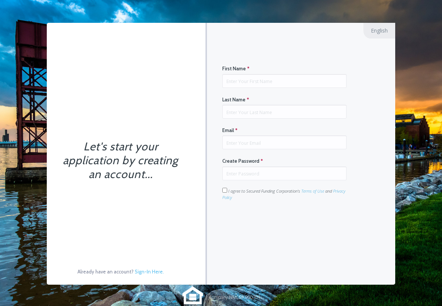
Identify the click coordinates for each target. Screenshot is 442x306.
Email (230, 130)
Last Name (235, 99)
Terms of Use (312, 191)
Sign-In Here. (149, 272)
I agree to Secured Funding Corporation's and (283, 194)
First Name (236, 68)
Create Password (242, 161)
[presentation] (279, 224)
